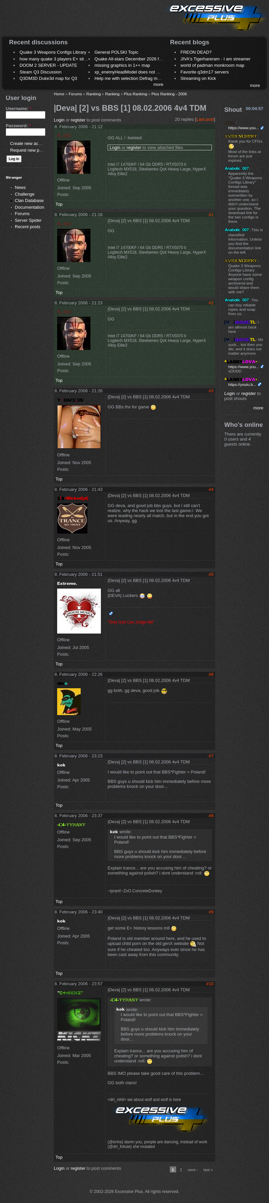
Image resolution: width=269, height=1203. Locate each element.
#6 (211, 674)
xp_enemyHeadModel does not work (129, 71)
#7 (211, 755)
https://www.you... (243, 128)
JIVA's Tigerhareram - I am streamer (216, 58)
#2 (211, 302)
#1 (211, 214)
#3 (211, 390)
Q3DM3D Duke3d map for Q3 (48, 78)
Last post (205, 119)
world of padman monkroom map (212, 65)
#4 (211, 489)
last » (208, 1169)
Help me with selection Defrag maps (129, 78)
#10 (210, 983)
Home (59, 94)
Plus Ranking (135, 94)
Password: (18, 125)
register (78, 119)
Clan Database (29, 200)
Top (59, 204)
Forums (22, 213)
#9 (211, 911)
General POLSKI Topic (116, 52)
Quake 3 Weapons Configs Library (53, 52)
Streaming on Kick (198, 78)
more (158, 84)
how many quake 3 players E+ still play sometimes (68, 58)
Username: (18, 108)
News (20, 187)
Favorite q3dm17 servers (205, 71)
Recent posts (27, 226)
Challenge (25, 194)
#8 (211, 815)
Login (59, 119)
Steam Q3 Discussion (41, 71)
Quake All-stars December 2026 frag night (135, 58)
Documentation (29, 207)
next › (193, 1169)
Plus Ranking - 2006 (169, 94)
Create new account (29, 143)
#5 (211, 574)
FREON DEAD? (196, 52)
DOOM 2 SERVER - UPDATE (48, 65)
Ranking (93, 94)
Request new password (32, 150)
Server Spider (28, 220)
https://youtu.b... (242, 384)
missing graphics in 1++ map (122, 65)
